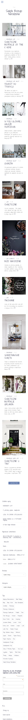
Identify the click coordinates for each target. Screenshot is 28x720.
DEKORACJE (9, 39)
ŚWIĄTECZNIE (10, 204)
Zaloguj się (6, 710)
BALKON (6, 542)
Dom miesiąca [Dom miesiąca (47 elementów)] (6, 616)
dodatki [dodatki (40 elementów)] (17, 612)
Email (13, 677)
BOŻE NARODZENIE (12, 261)
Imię (4, 684)
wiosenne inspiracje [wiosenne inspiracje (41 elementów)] (8, 659)
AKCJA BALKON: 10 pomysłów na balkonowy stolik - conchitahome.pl (12, 536)
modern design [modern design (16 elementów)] (14, 629)
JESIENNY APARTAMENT (15, 564)
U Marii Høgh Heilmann (9, 525)
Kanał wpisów (6, 715)
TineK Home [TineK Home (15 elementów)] (18, 652)
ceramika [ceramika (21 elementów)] (5, 606)
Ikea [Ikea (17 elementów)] (13, 619)
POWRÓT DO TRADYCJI (10, 85)
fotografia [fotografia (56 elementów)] (20, 616)
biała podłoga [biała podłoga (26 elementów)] (19, 599)
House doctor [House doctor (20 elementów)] (6, 619)
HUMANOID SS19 (7, 506)
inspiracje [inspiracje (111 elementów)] (18, 619)
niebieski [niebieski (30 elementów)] (18, 632)
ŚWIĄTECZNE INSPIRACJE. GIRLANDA (10, 401)
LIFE (14, 39)
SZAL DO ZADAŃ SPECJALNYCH (12, 515)
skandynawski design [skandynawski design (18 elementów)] (8, 642)
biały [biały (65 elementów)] (4, 602)
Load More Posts (14, 483)
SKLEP (17, 81)
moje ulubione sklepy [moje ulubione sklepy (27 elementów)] (8, 632)
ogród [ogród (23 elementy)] (4, 635)
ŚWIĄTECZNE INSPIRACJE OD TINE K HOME (13, 44)
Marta (4, 546)
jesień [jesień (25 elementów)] (14, 622)
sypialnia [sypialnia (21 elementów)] (5, 652)
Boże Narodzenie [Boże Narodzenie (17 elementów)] (19, 602)
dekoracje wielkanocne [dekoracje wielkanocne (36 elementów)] (8, 609)
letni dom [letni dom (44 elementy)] (5, 629)
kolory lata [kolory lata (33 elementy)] (6, 626)
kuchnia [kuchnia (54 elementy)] (12, 626)
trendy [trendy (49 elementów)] (4, 655)
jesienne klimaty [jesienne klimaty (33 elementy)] (7, 622)
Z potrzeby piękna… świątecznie (11, 510)
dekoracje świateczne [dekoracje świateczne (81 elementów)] (8, 612)
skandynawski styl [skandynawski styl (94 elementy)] (7, 645)
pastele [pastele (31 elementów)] (9, 635)
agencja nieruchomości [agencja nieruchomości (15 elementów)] (8, 599)
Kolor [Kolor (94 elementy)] (20, 622)
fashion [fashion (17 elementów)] (13, 616)
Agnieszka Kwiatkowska (9, 555)
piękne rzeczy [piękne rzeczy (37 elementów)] (17, 635)
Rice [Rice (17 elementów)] (14, 639)
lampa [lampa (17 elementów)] (18, 626)
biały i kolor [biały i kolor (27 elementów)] (10, 602)
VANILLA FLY (20, 555)
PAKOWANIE (9, 300)
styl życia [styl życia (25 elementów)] (20, 649)
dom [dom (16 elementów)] (22, 612)
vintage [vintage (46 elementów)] (10, 655)
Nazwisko (5, 691)
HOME (14, 458)
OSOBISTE (11, 258)
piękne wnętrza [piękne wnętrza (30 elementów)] (7, 639)
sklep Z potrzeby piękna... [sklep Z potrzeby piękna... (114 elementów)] (9, 649)
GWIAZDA (8, 163)
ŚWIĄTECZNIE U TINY (11, 462)
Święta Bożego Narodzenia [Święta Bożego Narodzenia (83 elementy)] (9, 662)
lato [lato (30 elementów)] (23, 626)
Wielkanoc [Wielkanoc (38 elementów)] (16, 655)
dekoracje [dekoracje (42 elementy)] (11, 606)
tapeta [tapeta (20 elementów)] (11, 652)
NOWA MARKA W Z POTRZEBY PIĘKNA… (12, 519)
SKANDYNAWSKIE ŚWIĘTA (11, 356)
